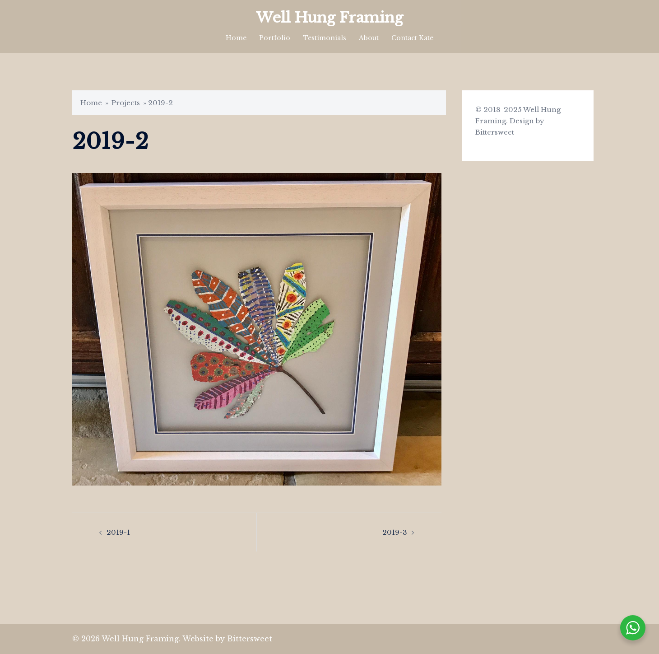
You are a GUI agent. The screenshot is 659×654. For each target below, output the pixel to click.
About (369, 38)
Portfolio (274, 38)
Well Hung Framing (329, 18)
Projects (125, 102)
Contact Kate (412, 38)
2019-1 (118, 532)
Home (236, 38)
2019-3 (394, 532)
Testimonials (324, 38)
